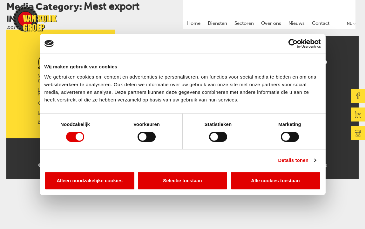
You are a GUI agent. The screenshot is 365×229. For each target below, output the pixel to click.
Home (193, 23)
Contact (320, 23)
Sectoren (244, 23)
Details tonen (293, 160)
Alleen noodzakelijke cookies (90, 180)
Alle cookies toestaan (275, 180)
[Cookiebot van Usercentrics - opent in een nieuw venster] (293, 43)
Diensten (217, 23)
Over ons (271, 23)
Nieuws (296, 23)
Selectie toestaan (182, 180)
